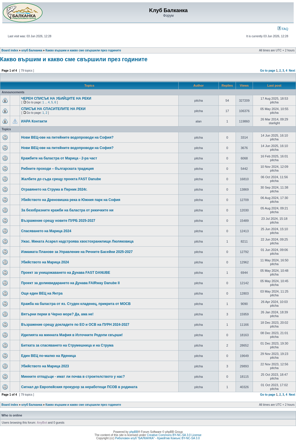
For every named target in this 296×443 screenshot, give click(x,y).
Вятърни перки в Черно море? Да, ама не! (57, 314)
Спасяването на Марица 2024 (46, 231)
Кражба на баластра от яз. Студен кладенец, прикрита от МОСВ (76, 304)
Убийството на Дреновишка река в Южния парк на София (70, 200)
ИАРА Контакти (34, 121)
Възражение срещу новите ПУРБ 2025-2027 (58, 221)
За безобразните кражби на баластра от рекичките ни (67, 210)
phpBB (133, 431)
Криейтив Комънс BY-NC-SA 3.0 (178, 438)
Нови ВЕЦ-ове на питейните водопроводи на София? (67, 137)
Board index (9, 50)
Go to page (267, 70)
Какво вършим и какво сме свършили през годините (83, 50)
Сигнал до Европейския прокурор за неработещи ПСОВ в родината (79, 387)
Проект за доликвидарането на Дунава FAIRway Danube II (70, 283)
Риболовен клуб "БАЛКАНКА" (135, 438)
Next (292, 70)
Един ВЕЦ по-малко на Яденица (48, 356)
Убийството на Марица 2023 (45, 366)
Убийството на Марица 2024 (45, 262)
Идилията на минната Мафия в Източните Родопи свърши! (72, 335)
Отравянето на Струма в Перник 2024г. (54, 189)
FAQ (283, 29)
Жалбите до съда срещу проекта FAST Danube (61, 179)
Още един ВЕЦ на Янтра (42, 293)
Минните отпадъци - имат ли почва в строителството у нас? (73, 377)
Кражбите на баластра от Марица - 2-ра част (59, 158)
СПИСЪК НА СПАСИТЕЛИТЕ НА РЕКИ (53, 109)
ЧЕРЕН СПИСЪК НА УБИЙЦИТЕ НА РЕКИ (56, 98)
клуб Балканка (31, 50)
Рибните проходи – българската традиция (57, 169)
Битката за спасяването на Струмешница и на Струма (67, 345)
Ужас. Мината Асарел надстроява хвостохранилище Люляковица (77, 241)
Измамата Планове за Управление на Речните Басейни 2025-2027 (77, 252)
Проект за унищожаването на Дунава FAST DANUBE (65, 273)
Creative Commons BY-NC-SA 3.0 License (174, 435)
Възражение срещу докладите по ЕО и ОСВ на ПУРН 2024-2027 (75, 325)
